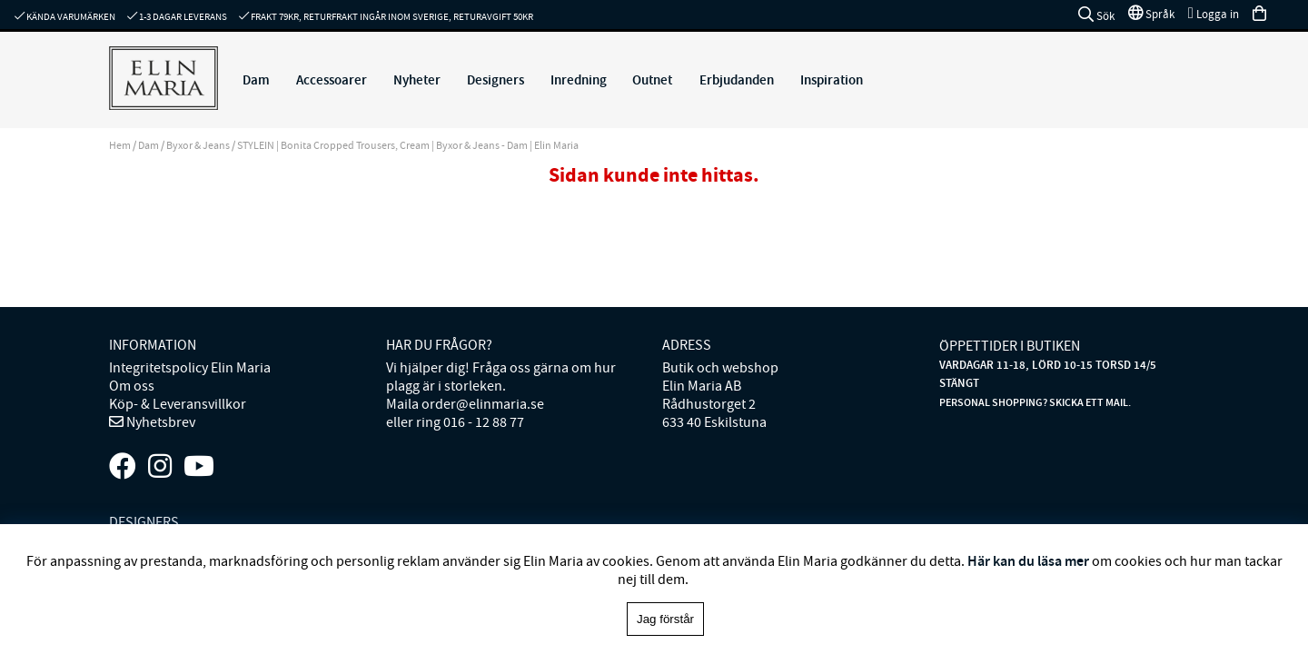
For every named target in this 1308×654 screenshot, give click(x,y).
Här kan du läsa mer (1028, 560)
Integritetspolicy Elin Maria (190, 368)
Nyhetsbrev (159, 422)
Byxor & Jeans (199, 145)
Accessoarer (331, 80)
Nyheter (417, 80)
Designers (495, 80)
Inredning (578, 80)
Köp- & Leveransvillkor (177, 404)
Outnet (652, 80)
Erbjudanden (736, 80)
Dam (256, 80)
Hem (120, 145)
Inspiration (831, 80)
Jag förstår (665, 619)
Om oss (131, 386)
